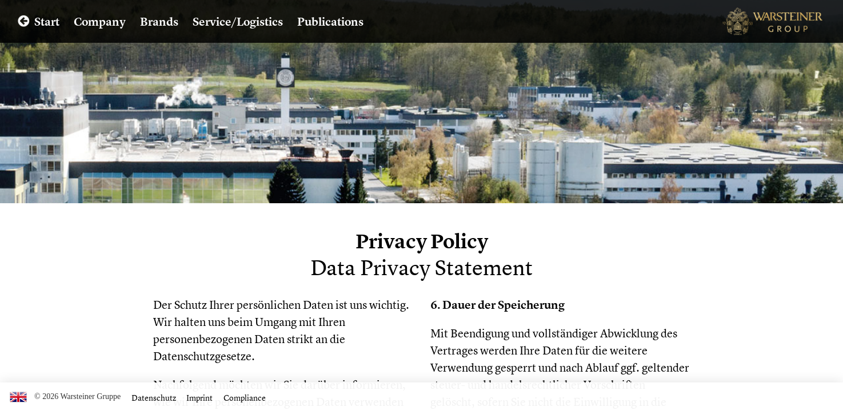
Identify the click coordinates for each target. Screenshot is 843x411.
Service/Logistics (238, 21)
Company (100, 21)
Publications (330, 21)
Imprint (199, 397)
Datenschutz (153, 397)
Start (46, 21)
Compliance (244, 397)
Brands (159, 21)
